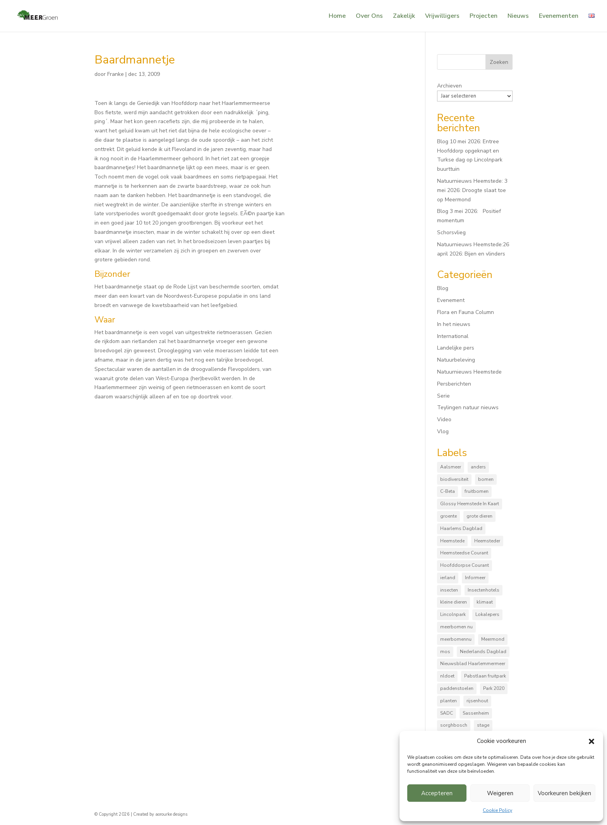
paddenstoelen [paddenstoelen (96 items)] (456, 688)
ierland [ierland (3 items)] (447, 578)
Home (337, 16)
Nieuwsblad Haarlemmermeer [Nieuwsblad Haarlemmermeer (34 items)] (472, 663)
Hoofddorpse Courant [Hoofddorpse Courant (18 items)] (464, 565)
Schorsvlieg (451, 232)
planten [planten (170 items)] (448, 701)
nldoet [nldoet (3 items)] (447, 676)
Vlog (443, 431)
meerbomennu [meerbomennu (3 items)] (456, 639)
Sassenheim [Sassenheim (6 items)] (476, 713)
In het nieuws (453, 324)
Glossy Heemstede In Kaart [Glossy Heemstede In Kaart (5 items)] (469, 504)
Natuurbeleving (456, 360)
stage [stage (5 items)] (483, 725)
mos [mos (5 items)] (445, 651)
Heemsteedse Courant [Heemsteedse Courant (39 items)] (464, 553)
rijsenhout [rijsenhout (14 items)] (477, 701)
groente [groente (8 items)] (448, 516)
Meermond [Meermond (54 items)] (492, 639)
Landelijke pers (455, 348)
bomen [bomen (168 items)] (486, 479)
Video (444, 419)
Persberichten (454, 384)
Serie (443, 396)
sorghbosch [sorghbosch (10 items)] (453, 725)
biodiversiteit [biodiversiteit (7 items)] (454, 479)
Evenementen (558, 16)
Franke (115, 74)
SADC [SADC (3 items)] (446, 713)
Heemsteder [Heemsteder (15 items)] (487, 541)
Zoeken (499, 62)
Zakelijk (404, 16)
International (452, 336)
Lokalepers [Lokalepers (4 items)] (487, 614)
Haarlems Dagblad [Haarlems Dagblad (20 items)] (461, 528)
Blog (442, 288)
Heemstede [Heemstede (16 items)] (452, 541)
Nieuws (518, 16)
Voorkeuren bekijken (564, 793)
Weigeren (500, 793)
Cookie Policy (497, 810)
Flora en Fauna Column (465, 312)
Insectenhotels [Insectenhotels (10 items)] (483, 590)
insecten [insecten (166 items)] (449, 590)
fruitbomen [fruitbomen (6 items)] (477, 491)
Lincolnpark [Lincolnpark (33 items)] (453, 614)
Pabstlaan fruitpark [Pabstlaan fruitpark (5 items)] (485, 676)
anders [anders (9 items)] (478, 467)
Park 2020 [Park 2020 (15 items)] (493, 688)
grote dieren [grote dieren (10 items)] (479, 516)
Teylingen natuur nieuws (468, 407)
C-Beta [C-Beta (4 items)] (447, 491)
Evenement (451, 300)
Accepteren (437, 793)
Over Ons (369, 16)
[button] (591, 741)
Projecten (483, 16)
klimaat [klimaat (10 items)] (485, 602)
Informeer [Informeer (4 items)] (475, 578)
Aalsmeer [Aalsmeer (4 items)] (450, 467)
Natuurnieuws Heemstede (469, 372)
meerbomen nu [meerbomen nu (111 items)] (456, 627)
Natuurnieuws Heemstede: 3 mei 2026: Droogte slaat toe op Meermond (472, 190)
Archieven (449, 85)
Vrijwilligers (442, 16)
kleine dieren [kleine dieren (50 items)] (453, 602)
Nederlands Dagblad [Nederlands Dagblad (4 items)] (483, 651)
